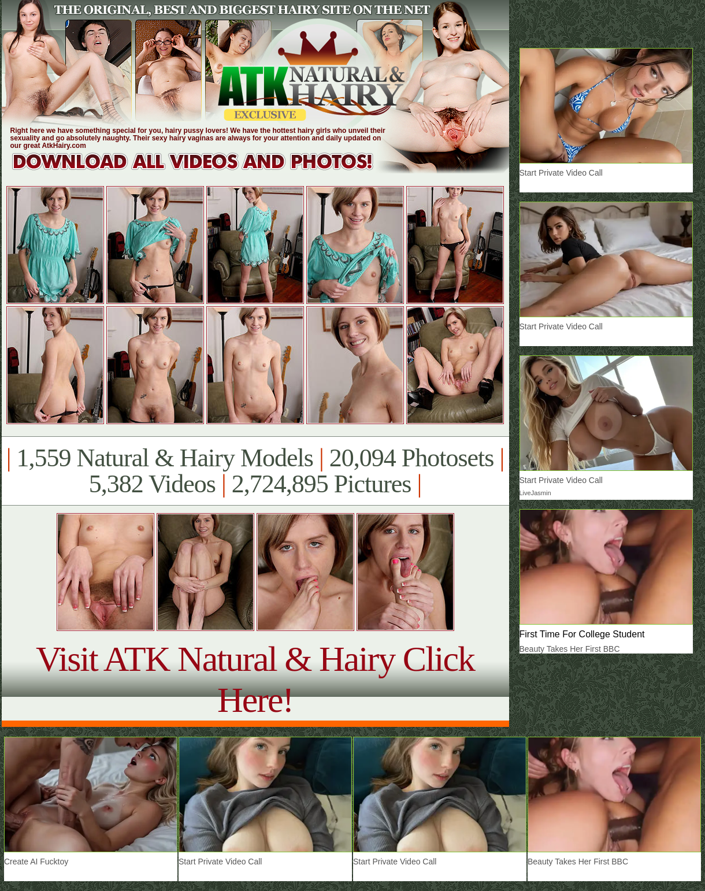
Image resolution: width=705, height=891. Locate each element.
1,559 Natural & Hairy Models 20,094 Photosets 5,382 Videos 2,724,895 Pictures (255, 471)
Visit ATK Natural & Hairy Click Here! (255, 679)
